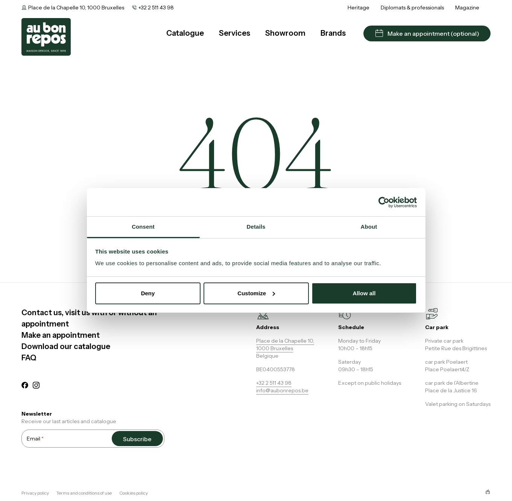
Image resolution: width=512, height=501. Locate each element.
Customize (256, 293)
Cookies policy (133, 493)
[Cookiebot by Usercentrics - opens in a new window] (384, 202)
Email (35, 438)
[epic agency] (488, 492)
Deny (148, 293)
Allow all (364, 293)
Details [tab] (256, 226)
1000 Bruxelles (274, 348)
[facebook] (24, 386)
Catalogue (185, 33)
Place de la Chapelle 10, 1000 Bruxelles (76, 7)
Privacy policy (35, 493)
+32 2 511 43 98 (156, 7)
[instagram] (36, 386)
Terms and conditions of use (84, 493)
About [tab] (369, 226)
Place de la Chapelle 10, (285, 340)
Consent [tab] (143, 226)
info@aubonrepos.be (282, 390)
